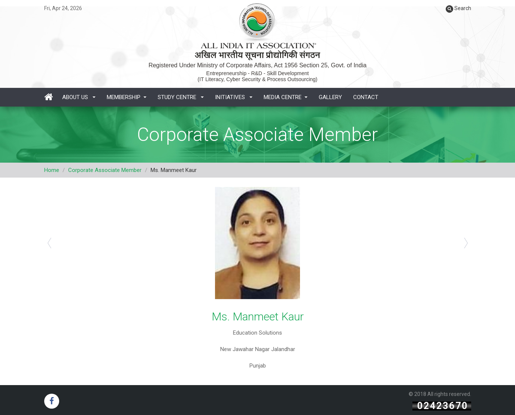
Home (51, 170)
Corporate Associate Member (105, 170)
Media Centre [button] (286, 97)
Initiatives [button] (233, 97)
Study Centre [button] (181, 97)
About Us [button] (79, 97)
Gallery (330, 97)
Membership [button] (126, 97)
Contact (365, 97)
